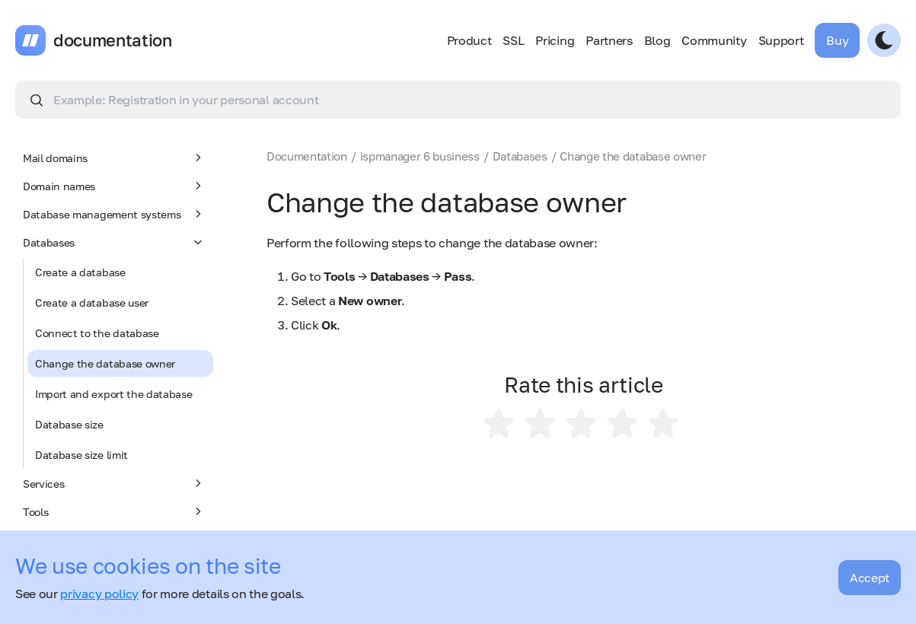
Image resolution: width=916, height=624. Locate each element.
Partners (609, 40)
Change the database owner (105, 363)
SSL (513, 40)
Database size (69, 424)
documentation (112, 40)
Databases (114, 242)
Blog (657, 40)
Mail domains (114, 157)
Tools (114, 511)
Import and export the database (113, 393)
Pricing (554, 40)
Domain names (114, 185)
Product (469, 40)
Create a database (80, 272)
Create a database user (91, 302)
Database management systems (114, 213)
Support (781, 40)
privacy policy (99, 593)
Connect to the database (97, 332)
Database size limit (81, 454)
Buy (837, 40)
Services (114, 483)
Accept (869, 577)
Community (713, 40)
